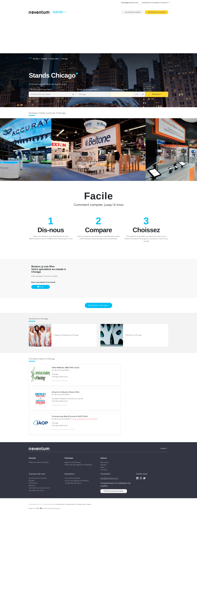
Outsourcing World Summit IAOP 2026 (70, 416)
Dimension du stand (120, 89)
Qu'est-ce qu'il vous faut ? (41, 89)
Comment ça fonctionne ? (39, 488)
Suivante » (156, 94)
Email (40, 287)
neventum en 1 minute (38, 478)
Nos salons (104, 462)
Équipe (31, 481)
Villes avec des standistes (39, 462)
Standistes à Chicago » (98, 305)
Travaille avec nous (36, 490)
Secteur (103, 465)
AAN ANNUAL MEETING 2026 (65, 368)
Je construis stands (133, 12)
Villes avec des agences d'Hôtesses (78, 465)
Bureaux (32, 485)
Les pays (103, 469)
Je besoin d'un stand (156, 12)
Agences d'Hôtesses (73, 462)
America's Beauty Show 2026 (65, 392)
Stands (32, 458)
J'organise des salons (73, 483)
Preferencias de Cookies (114, 491)
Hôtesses (69, 458)
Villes (102, 467)
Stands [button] (59, 12)
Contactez (33, 483)
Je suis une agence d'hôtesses (77, 481)
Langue (163, 448)
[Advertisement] (98, 34)
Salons (103, 458)
